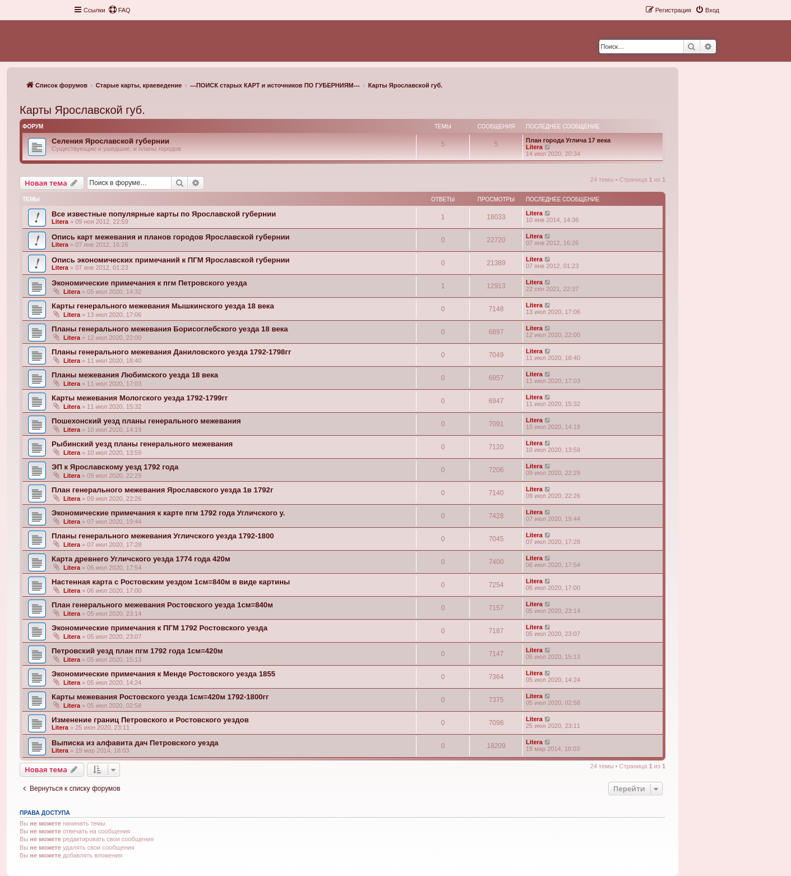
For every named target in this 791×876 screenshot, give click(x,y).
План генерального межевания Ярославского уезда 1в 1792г (162, 490)
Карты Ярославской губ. (82, 110)
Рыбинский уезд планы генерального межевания (142, 444)
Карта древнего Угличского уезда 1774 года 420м (141, 559)
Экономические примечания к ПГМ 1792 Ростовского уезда (159, 628)
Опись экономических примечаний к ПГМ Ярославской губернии (171, 260)
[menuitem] (119, 10)
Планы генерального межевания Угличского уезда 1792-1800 (163, 536)
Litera (534, 147)
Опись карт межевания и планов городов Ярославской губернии (171, 237)
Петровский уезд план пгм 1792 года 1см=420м (137, 651)
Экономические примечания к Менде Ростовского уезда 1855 (163, 674)
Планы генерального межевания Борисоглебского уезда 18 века (170, 329)
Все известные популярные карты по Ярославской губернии (164, 214)
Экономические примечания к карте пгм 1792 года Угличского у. (168, 513)
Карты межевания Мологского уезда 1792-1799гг (140, 398)
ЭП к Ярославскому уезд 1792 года (115, 467)
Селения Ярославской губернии (110, 141)
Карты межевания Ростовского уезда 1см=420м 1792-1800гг (160, 697)
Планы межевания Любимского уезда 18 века (135, 375)
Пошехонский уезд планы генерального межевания (146, 421)
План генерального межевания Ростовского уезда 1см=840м (162, 605)
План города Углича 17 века (568, 140)
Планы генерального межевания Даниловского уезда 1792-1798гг (171, 352)
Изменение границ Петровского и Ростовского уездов (150, 720)
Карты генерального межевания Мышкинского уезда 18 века (163, 306)
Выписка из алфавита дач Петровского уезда (135, 743)
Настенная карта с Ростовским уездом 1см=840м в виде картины (171, 582)
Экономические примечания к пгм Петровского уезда (149, 283)
